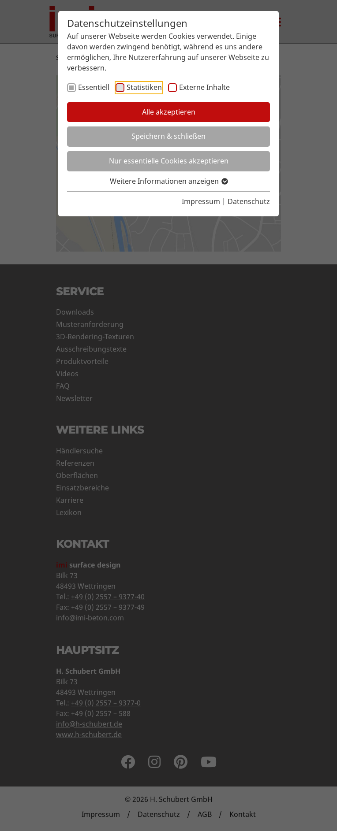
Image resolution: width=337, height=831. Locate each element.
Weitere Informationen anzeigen (168, 181)
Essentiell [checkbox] (93, 87)
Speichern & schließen (168, 136)
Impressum (201, 201)
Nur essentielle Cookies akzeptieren (168, 161)
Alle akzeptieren (168, 112)
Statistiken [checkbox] (144, 87)
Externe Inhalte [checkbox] (204, 87)
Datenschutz (249, 201)
